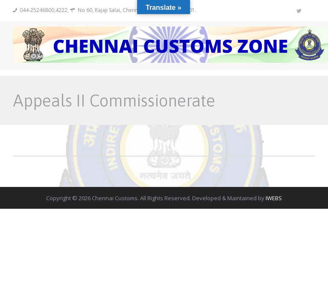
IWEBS (274, 198)
